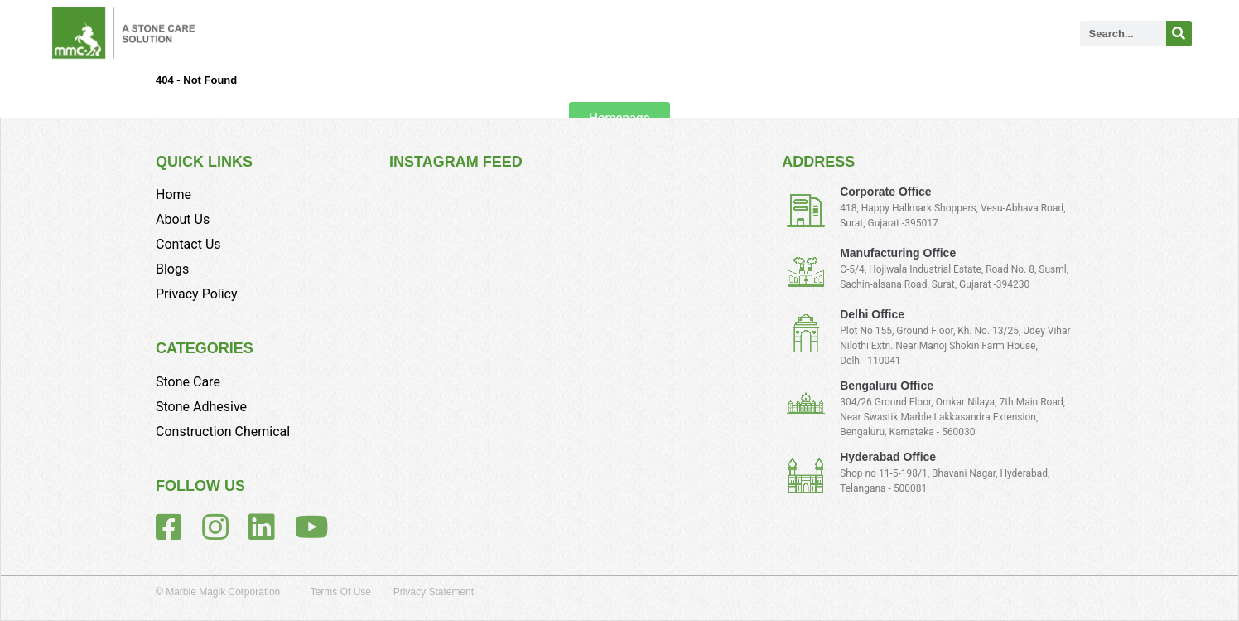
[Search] (1179, 33)
